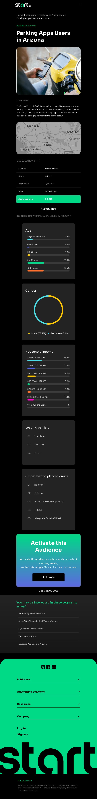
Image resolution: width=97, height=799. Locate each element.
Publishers (23, 679)
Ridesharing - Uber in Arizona (31, 613)
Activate (48, 577)
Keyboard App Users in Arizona (32, 644)
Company (23, 716)
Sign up (22, 734)
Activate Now (48, 209)
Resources (23, 704)
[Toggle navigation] (80, 5)
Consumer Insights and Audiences (45, 15)
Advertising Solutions (31, 691)
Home (19, 15)
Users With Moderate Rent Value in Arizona (38, 621)
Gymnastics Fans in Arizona (30, 629)
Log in (21, 728)
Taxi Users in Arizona (28, 636)
